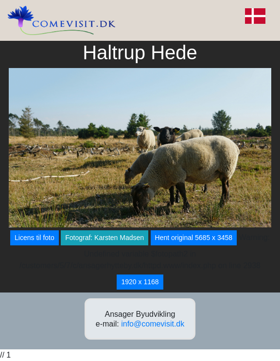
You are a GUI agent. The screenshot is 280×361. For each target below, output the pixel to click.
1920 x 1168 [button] (139, 282)
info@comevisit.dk (152, 324)
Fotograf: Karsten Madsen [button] (104, 237)
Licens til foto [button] (34, 237)
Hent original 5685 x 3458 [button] (194, 237)
